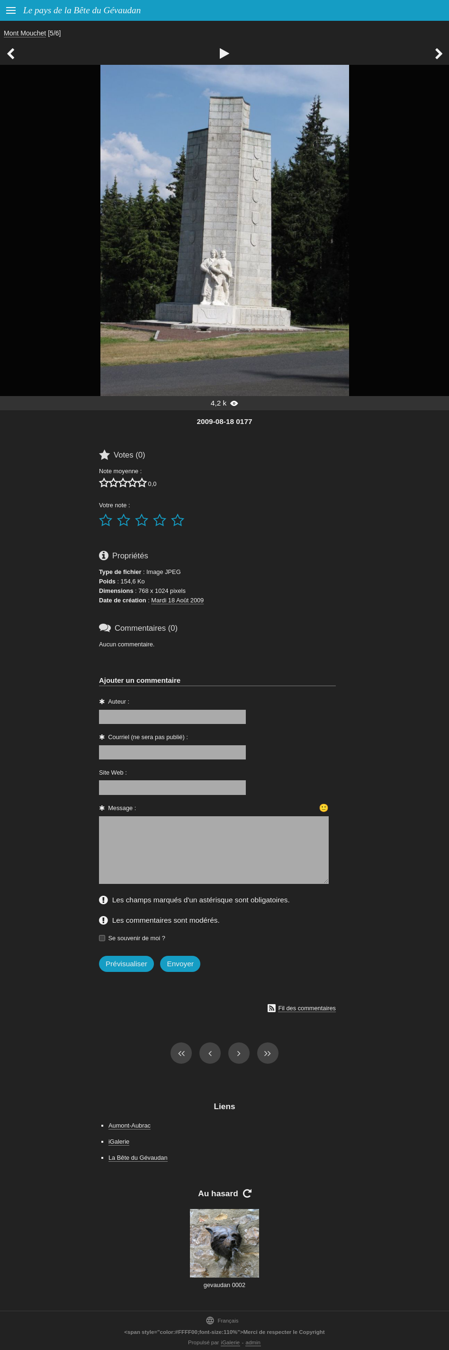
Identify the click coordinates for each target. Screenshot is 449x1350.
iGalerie (118, 1141)
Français (222, 1320)
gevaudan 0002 (224, 1284)
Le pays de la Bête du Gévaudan (82, 10)
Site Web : (113, 772)
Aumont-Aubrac (129, 1125)
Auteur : (118, 701)
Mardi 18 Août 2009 (177, 600)
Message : (122, 808)
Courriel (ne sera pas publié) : (148, 737)
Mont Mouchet (25, 33)
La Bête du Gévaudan (138, 1157)
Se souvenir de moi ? (136, 938)
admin (253, 1342)
